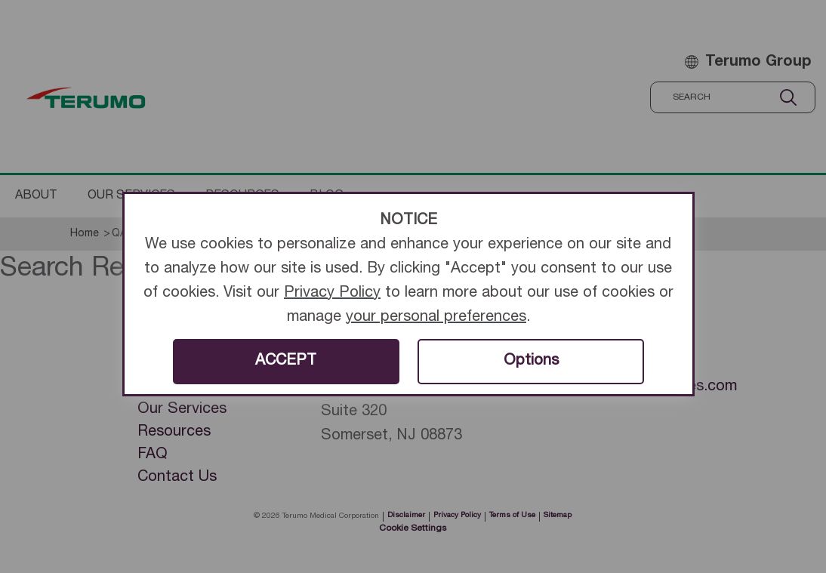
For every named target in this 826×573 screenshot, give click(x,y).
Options (531, 361)
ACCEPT (285, 361)
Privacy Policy (332, 293)
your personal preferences (436, 317)
